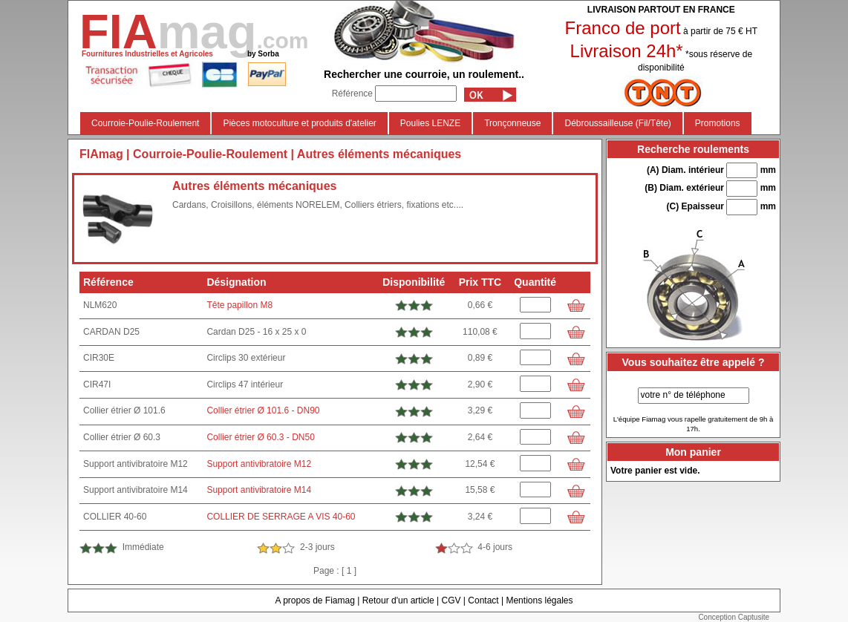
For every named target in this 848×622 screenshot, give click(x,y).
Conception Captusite (733, 617)
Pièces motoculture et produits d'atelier (299, 123)
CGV (450, 600)
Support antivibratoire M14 (258, 490)
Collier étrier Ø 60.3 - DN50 (260, 437)
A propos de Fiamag (314, 600)
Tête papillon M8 (239, 305)
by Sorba (263, 54)
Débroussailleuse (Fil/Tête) (617, 123)
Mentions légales (539, 600)
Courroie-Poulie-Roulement (145, 123)
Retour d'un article (398, 600)
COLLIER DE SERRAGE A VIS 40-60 (280, 516)
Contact (483, 600)
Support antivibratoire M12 (258, 464)
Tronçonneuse (512, 123)
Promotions (717, 123)
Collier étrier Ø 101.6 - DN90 (262, 410)
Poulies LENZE (430, 123)
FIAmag (101, 154)
